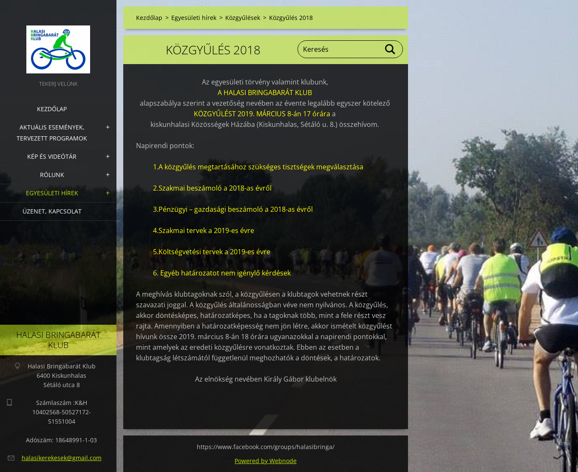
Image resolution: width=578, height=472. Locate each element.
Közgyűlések (242, 18)
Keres (390, 49)
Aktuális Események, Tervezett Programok (52, 132)
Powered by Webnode (266, 461)
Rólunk (52, 175)
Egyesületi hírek (52, 193)
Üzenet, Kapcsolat (52, 211)
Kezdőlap (52, 109)
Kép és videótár (51, 156)
